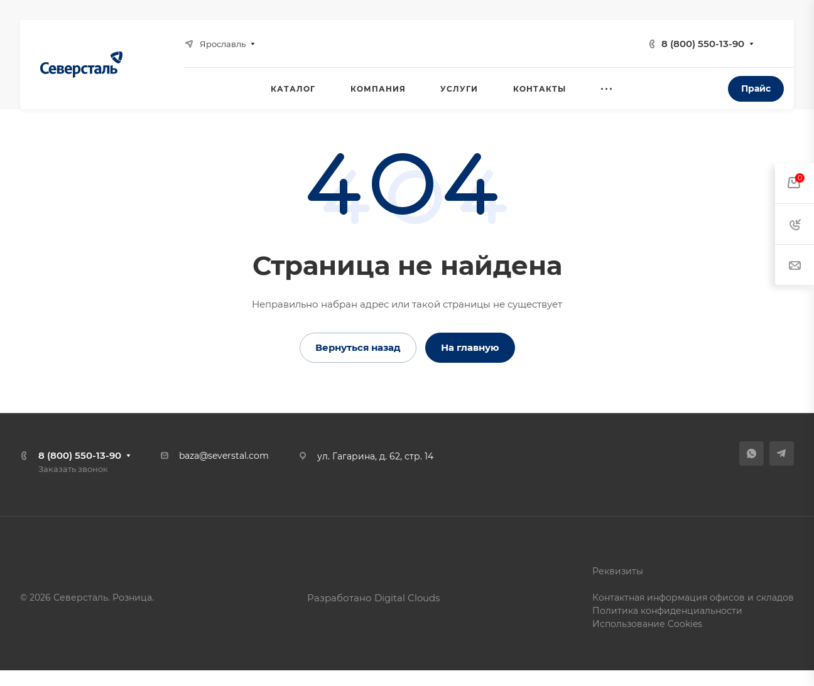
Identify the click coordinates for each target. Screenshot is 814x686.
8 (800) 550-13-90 (702, 44)
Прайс (756, 88)
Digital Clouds (407, 598)
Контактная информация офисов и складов (693, 597)
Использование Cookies (647, 624)
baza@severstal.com (224, 455)
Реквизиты (617, 571)
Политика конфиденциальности (667, 610)
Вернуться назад (358, 347)
